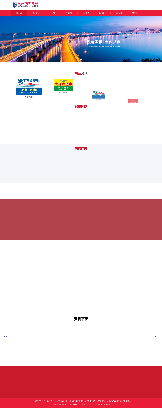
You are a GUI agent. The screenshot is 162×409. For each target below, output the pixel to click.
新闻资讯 (69, 13)
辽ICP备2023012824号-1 (86, 405)
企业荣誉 (52, 13)
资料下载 (81, 320)
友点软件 (107, 405)
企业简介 (36, 13)
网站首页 (19, 13)
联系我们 (135, 13)
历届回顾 (119, 13)
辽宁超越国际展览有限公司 (61, 405)
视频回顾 (102, 13)
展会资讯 (86, 13)
